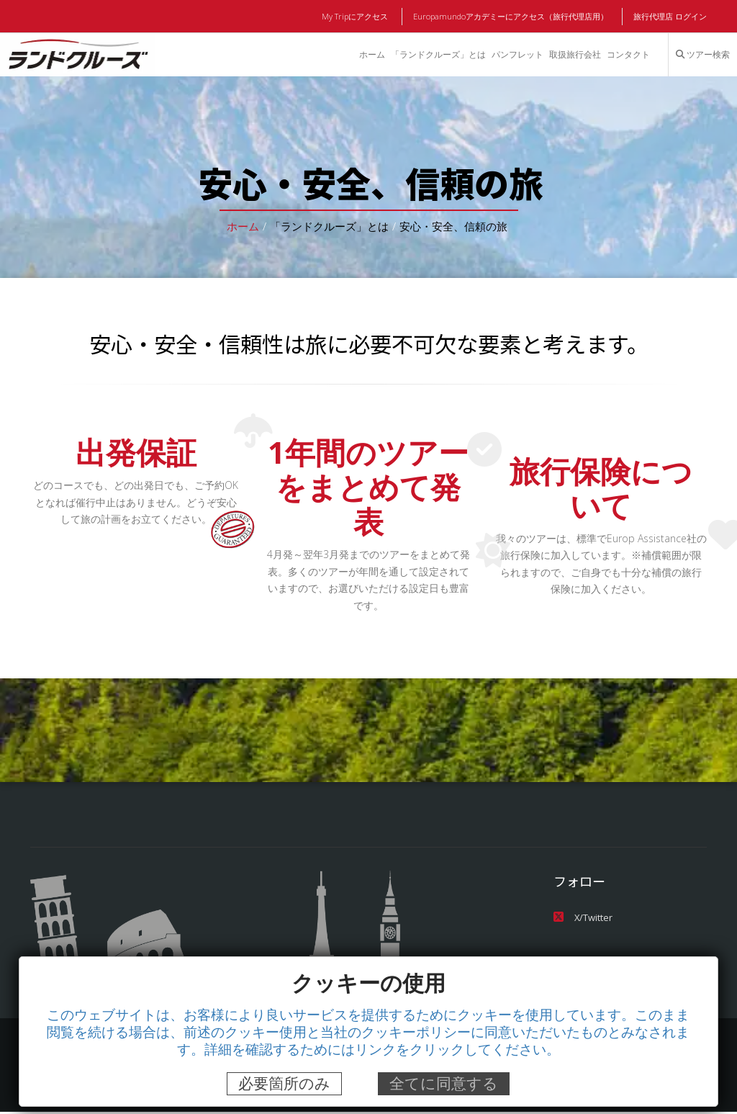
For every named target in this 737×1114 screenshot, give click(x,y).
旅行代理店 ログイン (670, 16)
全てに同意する (443, 1083)
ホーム (371, 55)
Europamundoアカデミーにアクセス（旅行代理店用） (511, 16)
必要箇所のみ (284, 1083)
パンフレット (517, 55)
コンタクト (628, 55)
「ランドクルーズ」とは (436, 55)
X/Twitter (582, 918)
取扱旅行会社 (574, 55)
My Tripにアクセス (357, 16)
